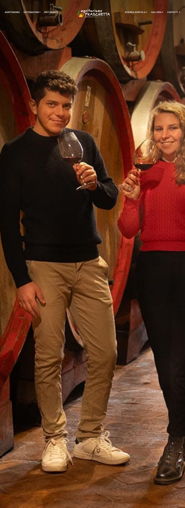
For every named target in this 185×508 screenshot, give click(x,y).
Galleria (157, 12)
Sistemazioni (32, 12)
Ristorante (51, 12)
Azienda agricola (136, 12)
